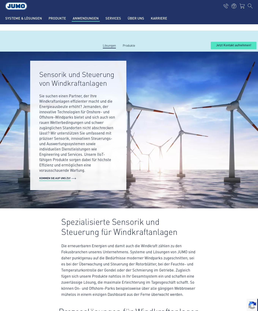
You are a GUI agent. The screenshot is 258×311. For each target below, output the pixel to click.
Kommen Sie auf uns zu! (55, 178)
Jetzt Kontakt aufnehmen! (233, 45)
